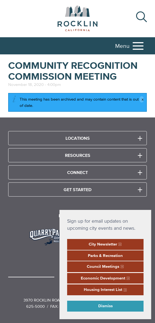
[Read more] (50, 236)
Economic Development (103, 278)
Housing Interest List (103, 289)
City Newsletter (103, 244)
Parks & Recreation (105, 255)
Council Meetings (103, 266)
